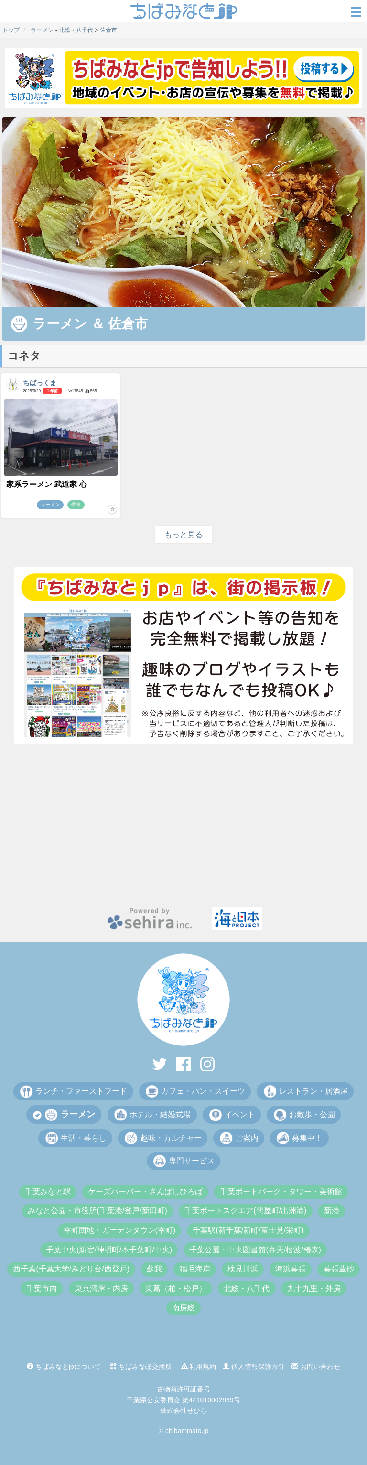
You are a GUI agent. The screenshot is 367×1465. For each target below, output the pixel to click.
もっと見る (183, 534)
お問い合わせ (315, 1366)
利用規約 (198, 1366)
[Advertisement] (183, 826)
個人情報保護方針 (254, 1366)
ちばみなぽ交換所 (141, 1366)
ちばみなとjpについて (64, 1366)
